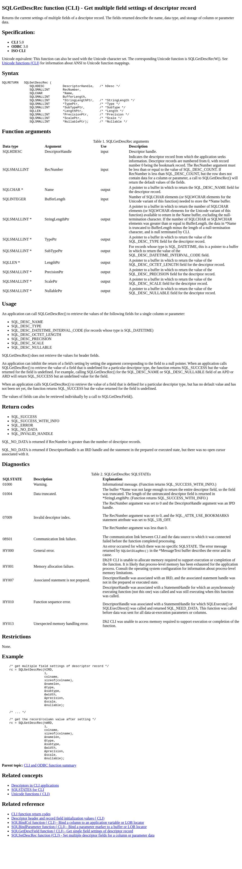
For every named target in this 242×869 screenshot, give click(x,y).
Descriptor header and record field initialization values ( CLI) (57, 846)
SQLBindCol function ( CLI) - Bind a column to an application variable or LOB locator (77, 850)
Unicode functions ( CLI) (30, 822)
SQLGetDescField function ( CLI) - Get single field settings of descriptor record (72, 859)
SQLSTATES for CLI (27, 817)
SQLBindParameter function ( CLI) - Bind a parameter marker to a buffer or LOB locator (79, 854)
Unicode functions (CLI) (20, 63)
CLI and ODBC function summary (50, 793)
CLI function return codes (31, 842)
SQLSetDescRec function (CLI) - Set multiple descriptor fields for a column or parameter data (83, 863)
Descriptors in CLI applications (35, 813)
